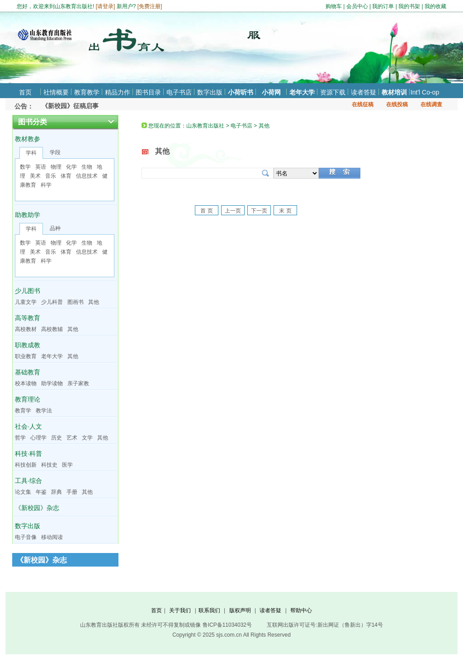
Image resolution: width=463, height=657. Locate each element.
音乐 (50, 176)
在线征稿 (362, 104)
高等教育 (27, 317)
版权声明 (240, 610)
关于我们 (180, 610)
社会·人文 (28, 426)
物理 (56, 167)
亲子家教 (78, 383)
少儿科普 (52, 302)
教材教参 (27, 138)
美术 (35, 176)
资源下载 (332, 92)
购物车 (334, 6)
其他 (93, 302)
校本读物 (26, 383)
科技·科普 (28, 453)
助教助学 (27, 214)
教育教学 (86, 92)
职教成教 (27, 345)
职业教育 (26, 356)
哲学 (20, 438)
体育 (66, 176)
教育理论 (27, 399)
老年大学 (302, 92)
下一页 (259, 211)
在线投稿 (397, 104)
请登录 (105, 6)
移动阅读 (52, 537)
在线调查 (431, 104)
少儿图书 (27, 290)
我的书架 (409, 6)
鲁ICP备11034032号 (227, 625)
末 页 (285, 211)
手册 (71, 492)
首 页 (206, 211)
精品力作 (117, 92)
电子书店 (179, 92)
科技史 (49, 465)
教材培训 (394, 92)
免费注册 (150, 6)
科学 (46, 185)
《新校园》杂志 (37, 507)
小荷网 (271, 92)
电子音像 (26, 537)
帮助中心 (301, 610)
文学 (87, 438)
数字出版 (209, 92)
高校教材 (26, 329)
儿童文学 (26, 302)
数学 (25, 167)
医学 (67, 465)
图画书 (75, 302)
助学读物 (52, 383)
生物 (86, 167)
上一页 (233, 211)
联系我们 (209, 610)
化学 (71, 167)
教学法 (44, 410)
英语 (40, 167)
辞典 (56, 492)
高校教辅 (52, 329)
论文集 (23, 492)
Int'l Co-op (425, 92)
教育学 (23, 410)
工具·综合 (28, 480)
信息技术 (87, 176)
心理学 (38, 438)
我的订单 (383, 6)
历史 (56, 438)
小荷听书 (240, 92)
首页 (25, 92)
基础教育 (27, 372)
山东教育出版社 (205, 126)
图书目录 (148, 92)
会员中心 (357, 6)
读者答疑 (363, 92)
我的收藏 (435, 6)
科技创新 (26, 465)
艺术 (71, 438)
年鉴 (41, 492)
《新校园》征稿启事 (70, 105)
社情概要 (56, 92)
